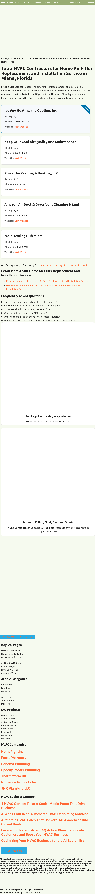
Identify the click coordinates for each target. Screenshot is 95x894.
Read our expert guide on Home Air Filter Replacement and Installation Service (47, 281)
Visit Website (21, 126)
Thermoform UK (13, 776)
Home (4, 58)
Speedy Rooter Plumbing (20, 770)
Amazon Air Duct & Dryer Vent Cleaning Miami (41, 204)
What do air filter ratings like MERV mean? (25, 312)
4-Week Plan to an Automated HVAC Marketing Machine (45, 814)
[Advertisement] (47, 33)
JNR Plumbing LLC (15, 788)
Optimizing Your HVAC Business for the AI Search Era (42, 841)
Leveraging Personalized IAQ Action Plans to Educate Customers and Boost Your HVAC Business (42, 832)
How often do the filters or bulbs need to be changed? (32, 305)
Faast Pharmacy (13, 758)
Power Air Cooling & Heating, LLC (31, 173)
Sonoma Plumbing (15, 764)
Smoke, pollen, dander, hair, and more (48, 416)
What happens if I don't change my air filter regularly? (32, 316)
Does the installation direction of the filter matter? (30, 301)
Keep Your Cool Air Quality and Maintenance (40, 141)
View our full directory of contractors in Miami (63, 265)
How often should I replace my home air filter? (28, 309)
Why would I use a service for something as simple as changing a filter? (40, 320)
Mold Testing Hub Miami (24, 235)
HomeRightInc (12, 752)
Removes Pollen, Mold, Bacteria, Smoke (48, 522)
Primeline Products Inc (19, 782)
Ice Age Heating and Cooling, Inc (31, 110)
